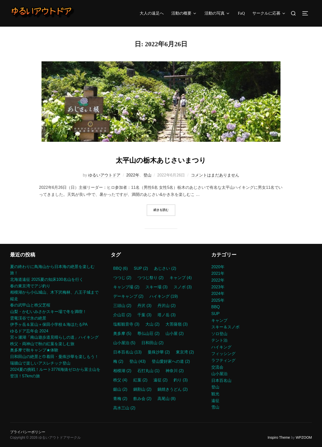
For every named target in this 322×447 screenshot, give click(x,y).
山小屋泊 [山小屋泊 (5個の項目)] (124, 343)
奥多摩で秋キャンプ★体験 (34, 350)
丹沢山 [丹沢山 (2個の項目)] (166, 305)
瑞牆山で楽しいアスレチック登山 (40, 363)
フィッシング (223, 353)
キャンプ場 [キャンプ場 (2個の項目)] (126, 287)
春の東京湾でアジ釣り (30, 286)
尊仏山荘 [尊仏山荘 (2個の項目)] (148, 333)
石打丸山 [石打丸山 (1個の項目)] (148, 371)
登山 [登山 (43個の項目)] (137, 361)
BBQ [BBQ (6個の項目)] (120, 268)
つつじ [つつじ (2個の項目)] (122, 278)
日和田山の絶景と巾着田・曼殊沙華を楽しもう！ (54, 356)
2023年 (217, 287)
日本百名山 (221, 380)
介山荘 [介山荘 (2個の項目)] (122, 315)
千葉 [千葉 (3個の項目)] (144, 315)
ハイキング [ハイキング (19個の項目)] (163, 296)
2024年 (217, 293)
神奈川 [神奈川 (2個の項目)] (175, 371)
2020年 (217, 267)
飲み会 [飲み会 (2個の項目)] (142, 398)
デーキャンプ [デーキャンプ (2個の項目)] (128, 296)
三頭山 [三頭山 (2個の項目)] (122, 305)
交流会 (217, 367)
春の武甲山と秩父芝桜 (30, 305)
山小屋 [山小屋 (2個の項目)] (175, 333)
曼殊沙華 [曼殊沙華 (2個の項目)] (159, 352)
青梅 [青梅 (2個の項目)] (120, 398)
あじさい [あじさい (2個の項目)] (165, 268)
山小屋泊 (219, 374)
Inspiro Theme (279, 437)
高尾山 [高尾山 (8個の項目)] (166, 398)
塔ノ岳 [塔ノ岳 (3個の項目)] (166, 315)
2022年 (132, 175)
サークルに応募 (269, 13)
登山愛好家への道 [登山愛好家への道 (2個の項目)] (171, 361)
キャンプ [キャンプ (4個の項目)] (181, 278)
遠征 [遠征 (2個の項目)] (160, 380)
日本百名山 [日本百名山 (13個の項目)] (127, 352)
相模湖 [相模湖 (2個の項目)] (122, 371)
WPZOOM (304, 437)
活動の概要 (184, 13)
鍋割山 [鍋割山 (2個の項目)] (142, 389)
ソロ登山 (219, 334)
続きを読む (164, 209)
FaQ (241, 13)
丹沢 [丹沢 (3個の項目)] (144, 305)
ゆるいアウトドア (104, 175)
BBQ (215, 307)
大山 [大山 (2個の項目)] (152, 324)
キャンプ (219, 320)
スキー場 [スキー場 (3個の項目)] (156, 287)
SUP (215, 313)
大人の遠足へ (152, 13)
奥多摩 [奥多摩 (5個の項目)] (122, 333)
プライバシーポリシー (27, 432)
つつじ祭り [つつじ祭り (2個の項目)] (150, 278)
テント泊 (219, 340)
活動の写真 (217, 13)
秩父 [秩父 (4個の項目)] (120, 380)
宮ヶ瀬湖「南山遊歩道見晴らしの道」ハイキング (54, 337)
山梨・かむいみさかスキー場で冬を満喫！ (48, 311)
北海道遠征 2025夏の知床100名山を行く (46, 279)
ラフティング (223, 360)
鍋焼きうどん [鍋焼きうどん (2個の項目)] (172, 389)
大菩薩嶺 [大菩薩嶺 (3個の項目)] (177, 324)
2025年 (217, 300)
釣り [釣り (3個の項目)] (181, 380)
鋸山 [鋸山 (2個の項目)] (120, 389)
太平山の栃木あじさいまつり (160, 159)
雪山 (215, 407)
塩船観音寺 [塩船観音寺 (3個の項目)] (126, 324)
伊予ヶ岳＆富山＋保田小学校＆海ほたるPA (49, 324)
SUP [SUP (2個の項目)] (141, 268)
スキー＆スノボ (225, 327)
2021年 (217, 273)
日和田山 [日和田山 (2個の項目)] (152, 343)
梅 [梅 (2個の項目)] (118, 361)
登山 (147, 175)
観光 (215, 394)
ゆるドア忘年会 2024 (29, 331)
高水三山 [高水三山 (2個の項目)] (124, 408)
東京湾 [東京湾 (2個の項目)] (185, 352)
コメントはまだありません (215, 175)
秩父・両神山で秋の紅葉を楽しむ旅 (42, 344)
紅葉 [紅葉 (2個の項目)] (140, 380)
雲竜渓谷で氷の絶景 (28, 318)
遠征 (215, 400)
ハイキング (221, 347)
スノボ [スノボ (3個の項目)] (183, 287)
